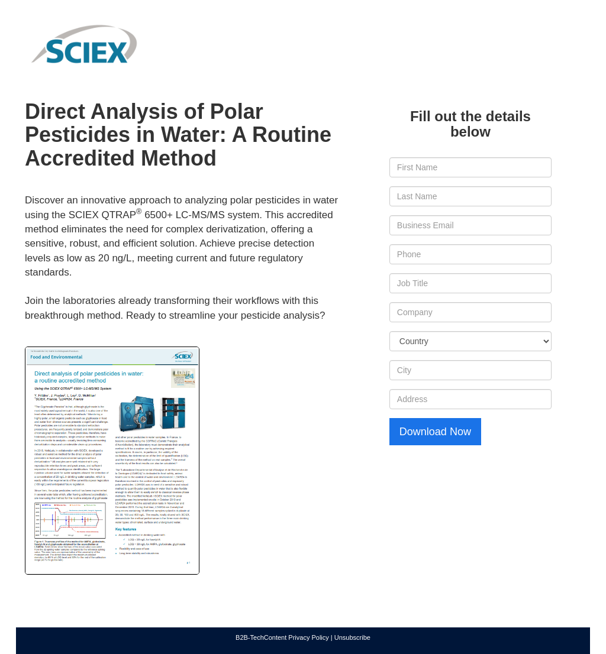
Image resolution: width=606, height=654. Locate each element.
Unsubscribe (352, 637)
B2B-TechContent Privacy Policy (282, 637)
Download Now (435, 432)
